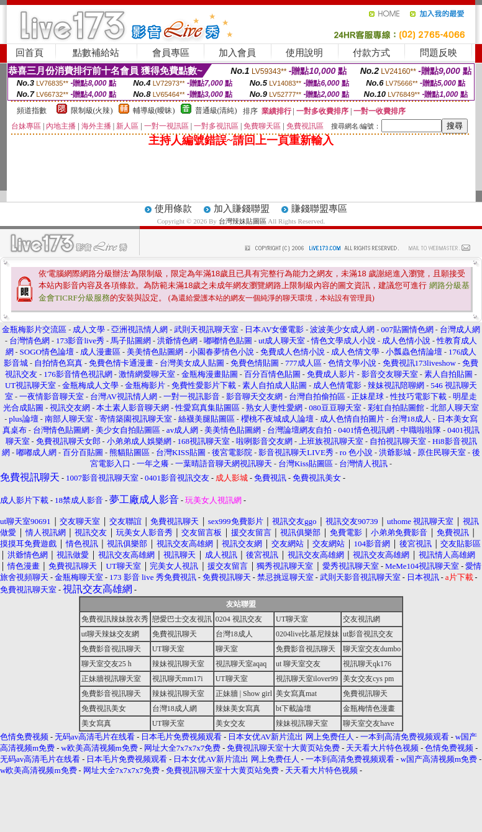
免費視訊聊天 (174, 634)
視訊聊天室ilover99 (307, 678)
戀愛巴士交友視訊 (182, 619)
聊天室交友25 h (106, 663)
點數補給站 (96, 53)
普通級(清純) (216, 110)
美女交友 (230, 723)
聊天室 (227, 648)
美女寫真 (96, 723)
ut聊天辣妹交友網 (110, 634)
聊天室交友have (368, 723)
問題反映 (438, 53)
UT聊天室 (292, 619)
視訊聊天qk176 (367, 663)
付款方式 (371, 53)
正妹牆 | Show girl (244, 693)
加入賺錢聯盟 (242, 209)
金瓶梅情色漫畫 (369, 708)
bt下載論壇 (293, 708)
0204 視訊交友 (239, 619)
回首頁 (29, 53)
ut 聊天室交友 (298, 663)
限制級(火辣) (92, 110)
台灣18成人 (234, 634)
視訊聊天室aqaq (241, 663)
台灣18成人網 (174, 708)
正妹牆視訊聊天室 (111, 678)
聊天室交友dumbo (372, 648)
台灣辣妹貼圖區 (242, 221)
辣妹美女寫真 (238, 708)
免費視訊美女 (103, 708)
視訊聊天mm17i (177, 678)
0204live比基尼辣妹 (307, 634)
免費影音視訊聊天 (111, 648)
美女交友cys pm (368, 678)
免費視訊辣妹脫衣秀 (114, 619)
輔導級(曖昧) (154, 110)
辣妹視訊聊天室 (178, 663)
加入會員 (237, 53)
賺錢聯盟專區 (319, 209)
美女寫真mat (296, 693)
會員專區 (170, 53)
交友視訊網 (361, 619)
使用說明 (304, 53)
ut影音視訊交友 (368, 634)
